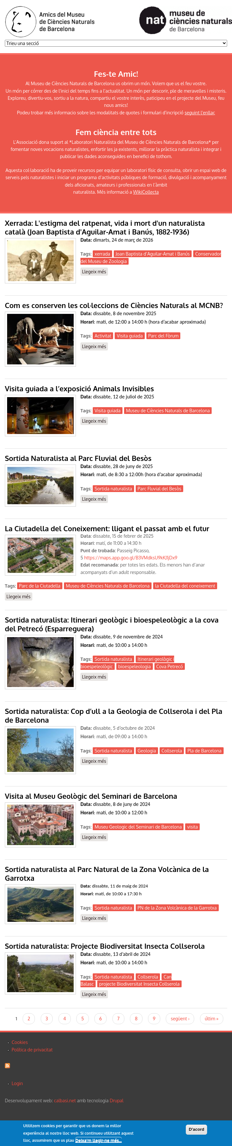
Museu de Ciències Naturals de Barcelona (168, 410)
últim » (211, 1018)
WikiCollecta (146, 192)
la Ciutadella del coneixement (185, 586)
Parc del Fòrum (163, 335)
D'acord (196, 1130)
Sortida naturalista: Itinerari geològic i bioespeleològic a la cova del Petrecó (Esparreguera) (111, 624)
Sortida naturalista (113, 488)
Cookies (20, 1042)
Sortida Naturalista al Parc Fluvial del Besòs (78, 458)
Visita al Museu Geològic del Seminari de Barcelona (91, 795)
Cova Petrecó (169, 666)
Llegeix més (95, 272)
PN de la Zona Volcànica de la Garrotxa (177, 908)
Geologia (147, 750)
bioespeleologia (134, 666)
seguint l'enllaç (200, 112)
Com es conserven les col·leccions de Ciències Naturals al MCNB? (114, 305)
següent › (180, 1018)
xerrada (102, 254)
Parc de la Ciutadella (39, 586)
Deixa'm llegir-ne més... (98, 1140)
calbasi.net (65, 1100)
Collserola (172, 750)
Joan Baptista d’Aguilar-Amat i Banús (153, 254)
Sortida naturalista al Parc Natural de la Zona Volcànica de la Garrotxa (107, 873)
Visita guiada (129, 335)
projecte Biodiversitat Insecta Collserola (139, 984)
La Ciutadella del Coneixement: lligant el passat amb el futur (107, 528)
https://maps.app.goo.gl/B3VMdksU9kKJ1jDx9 (130, 557)
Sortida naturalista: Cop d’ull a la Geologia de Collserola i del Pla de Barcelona (113, 715)
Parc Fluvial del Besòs (159, 488)
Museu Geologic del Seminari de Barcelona (138, 827)
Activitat (103, 335)
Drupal (116, 1100)
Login (17, 1083)
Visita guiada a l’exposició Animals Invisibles (79, 388)
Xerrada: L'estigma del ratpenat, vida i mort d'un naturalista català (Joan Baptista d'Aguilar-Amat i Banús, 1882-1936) (105, 227)
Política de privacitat (32, 1049)
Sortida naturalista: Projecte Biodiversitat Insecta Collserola (105, 945)
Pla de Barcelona (204, 750)
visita (192, 827)
